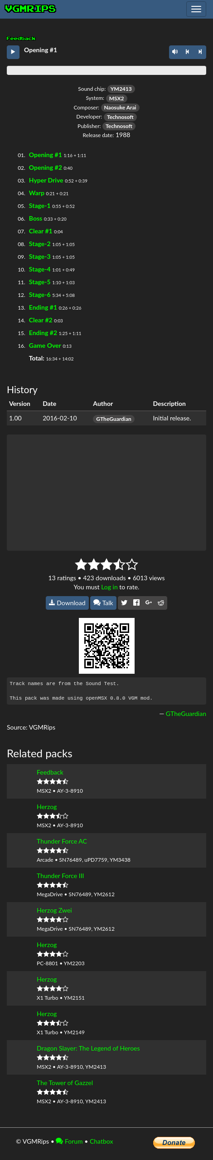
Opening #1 (45, 154)
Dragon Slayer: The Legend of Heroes (88, 1048)
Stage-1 (40, 205)
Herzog (47, 806)
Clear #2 (41, 320)
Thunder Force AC (62, 841)
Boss (35, 218)
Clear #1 (41, 231)
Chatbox (101, 1141)
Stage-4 (40, 269)
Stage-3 (40, 256)
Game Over (45, 345)
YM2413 (121, 88)
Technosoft (120, 117)
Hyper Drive (46, 180)
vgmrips (30, 9)
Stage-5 (40, 282)
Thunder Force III (60, 875)
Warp (36, 193)
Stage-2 (40, 243)
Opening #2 (45, 167)
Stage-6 (40, 294)
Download (67, 603)
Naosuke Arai (120, 107)
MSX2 (116, 98)
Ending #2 (43, 332)
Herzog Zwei (54, 910)
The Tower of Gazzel (65, 1082)
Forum (69, 1141)
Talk (103, 603)
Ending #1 (43, 307)
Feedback (50, 772)
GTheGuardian (113, 418)
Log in (109, 587)
